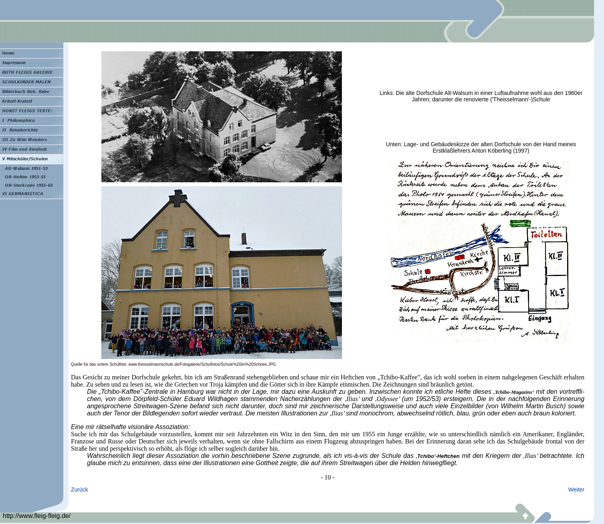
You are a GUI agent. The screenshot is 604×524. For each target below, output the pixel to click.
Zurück (79, 489)
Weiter (576, 489)
